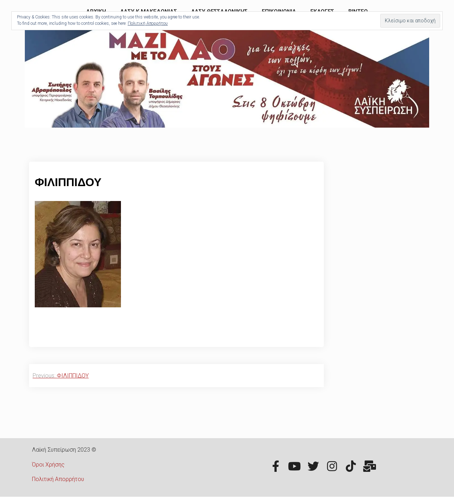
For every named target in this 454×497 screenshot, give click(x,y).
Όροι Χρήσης (48, 464)
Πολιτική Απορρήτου (58, 479)
